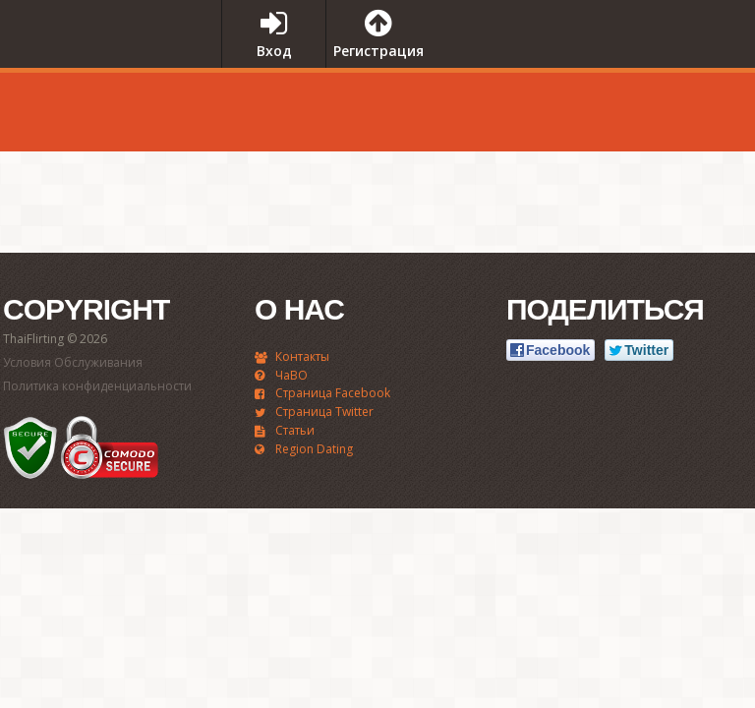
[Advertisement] (578, 107)
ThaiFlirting (103, 72)
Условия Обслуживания (73, 362)
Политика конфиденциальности (97, 386)
